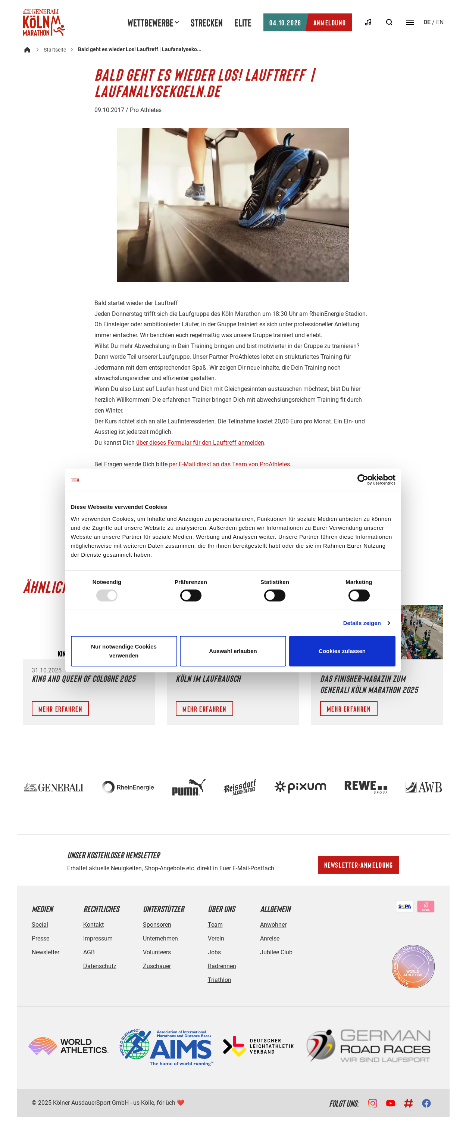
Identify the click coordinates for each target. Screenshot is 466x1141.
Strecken (207, 22)
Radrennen (222, 966)
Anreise (269, 938)
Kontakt (93, 924)
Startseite (55, 50)
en (440, 22)
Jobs (214, 952)
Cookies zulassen (342, 651)
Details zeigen (362, 623)
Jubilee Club (276, 952)
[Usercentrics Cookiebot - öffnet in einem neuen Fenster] (362, 479)
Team (215, 924)
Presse (40, 938)
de (427, 22)
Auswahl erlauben (233, 651)
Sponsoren (157, 924)
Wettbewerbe (150, 22)
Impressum (98, 938)
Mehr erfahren (60, 708)
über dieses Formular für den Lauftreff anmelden (200, 442)
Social (40, 924)
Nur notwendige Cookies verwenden (124, 651)
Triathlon (219, 979)
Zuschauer (157, 966)
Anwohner (273, 924)
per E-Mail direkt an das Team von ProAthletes (229, 464)
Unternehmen (160, 938)
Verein (216, 938)
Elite (243, 22)
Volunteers (157, 952)
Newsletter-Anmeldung (358, 864)
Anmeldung (307, 22)
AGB (89, 952)
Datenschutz (99, 966)
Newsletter (45, 952)
